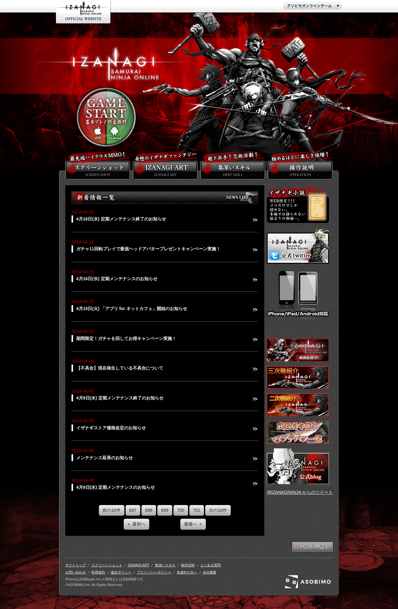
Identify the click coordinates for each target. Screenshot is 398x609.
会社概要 (209, 572)
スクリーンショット (106, 565)
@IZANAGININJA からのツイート (300, 492)
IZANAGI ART (138, 565)
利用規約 (98, 572)
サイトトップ (75, 565)
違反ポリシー (121, 572)
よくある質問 (210, 565)
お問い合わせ (75, 572)
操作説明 (188, 565)
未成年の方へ (187, 572)
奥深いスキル (165, 565)
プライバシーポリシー (154, 572)
